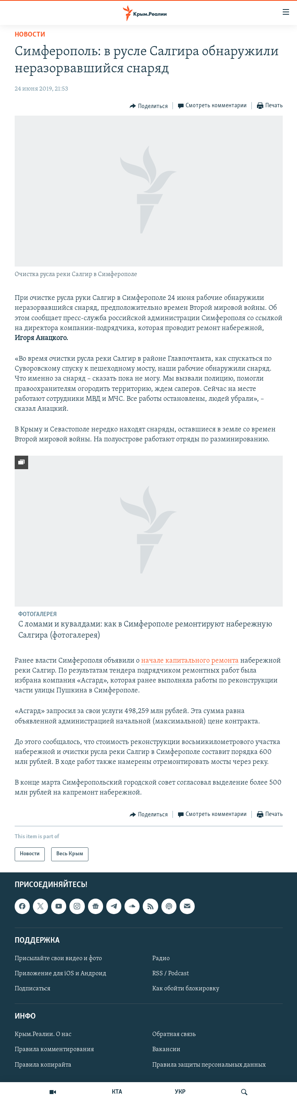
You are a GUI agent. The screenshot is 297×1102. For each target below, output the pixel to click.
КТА (117, 1092)
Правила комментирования (54, 1049)
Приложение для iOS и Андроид (60, 974)
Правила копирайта (43, 1064)
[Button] (149, 106)
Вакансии (166, 1049)
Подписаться (32, 989)
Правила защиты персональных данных (209, 1064)
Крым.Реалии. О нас (43, 1034)
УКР (180, 1092)
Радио (161, 958)
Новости (30, 35)
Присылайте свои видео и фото (58, 958)
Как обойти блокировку (185, 989)
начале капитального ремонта (190, 661)
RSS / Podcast (170, 974)
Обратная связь (173, 1034)
